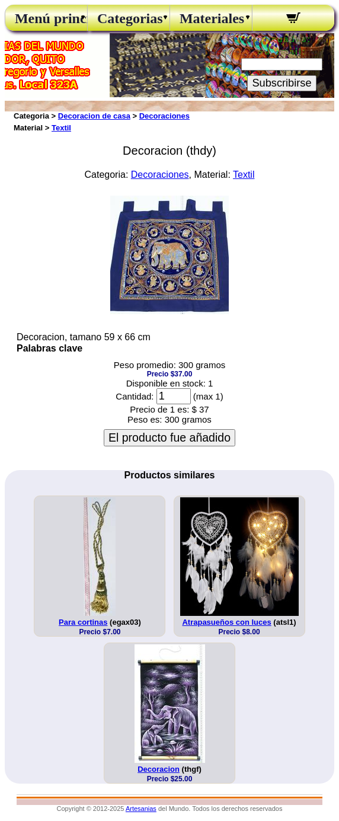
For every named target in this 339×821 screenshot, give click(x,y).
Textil (61, 127)
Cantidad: (134, 396)
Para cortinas (83, 622)
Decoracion (158, 769)
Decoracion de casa (94, 115)
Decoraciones (164, 115)
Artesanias (141, 808)
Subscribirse (281, 83)
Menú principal (46, 18)
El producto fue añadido (169, 437)
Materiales (211, 18)
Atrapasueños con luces (226, 622)
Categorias (128, 18)
